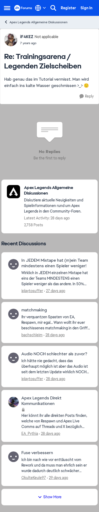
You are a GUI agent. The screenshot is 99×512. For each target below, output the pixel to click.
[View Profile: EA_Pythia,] (13, 402)
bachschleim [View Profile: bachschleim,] (32, 334)
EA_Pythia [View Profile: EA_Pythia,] (29, 433)
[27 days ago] (54, 291)
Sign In (86, 8)
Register (68, 8)
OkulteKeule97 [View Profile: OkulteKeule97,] (33, 477)
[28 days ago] (54, 335)
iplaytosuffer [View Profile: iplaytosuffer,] (32, 290)
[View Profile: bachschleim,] (13, 314)
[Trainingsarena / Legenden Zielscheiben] (39, 43)
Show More (50, 497)
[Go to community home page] (23, 8)
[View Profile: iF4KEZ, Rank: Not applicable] (10, 39)
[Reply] (86, 96)
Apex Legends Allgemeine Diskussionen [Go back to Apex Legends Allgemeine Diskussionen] (36, 22)
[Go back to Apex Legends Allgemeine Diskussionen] (58, 190)
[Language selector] (40, 8)
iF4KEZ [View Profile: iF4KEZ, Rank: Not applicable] (26, 36)
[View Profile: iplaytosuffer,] (13, 264)
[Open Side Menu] (7, 8)
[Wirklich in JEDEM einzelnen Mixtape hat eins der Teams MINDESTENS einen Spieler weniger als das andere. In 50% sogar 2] (56, 278)
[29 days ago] (57, 478)
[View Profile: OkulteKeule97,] (13, 456)
